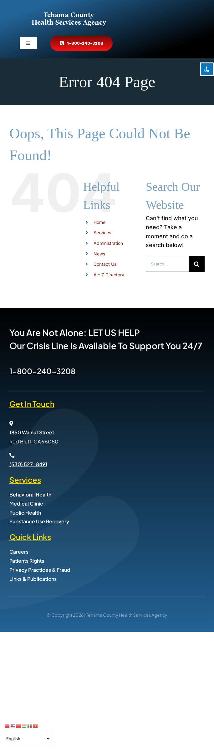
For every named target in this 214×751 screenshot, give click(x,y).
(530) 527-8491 (28, 464)
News (99, 253)
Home (99, 222)
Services (102, 232)
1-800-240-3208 (42, 371)
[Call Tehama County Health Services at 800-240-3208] (81, 43)
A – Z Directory (109, 274)
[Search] (197, 264)
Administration (108, 243)
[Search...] (167, 264)
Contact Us (105, 264)
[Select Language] (28, 738)
